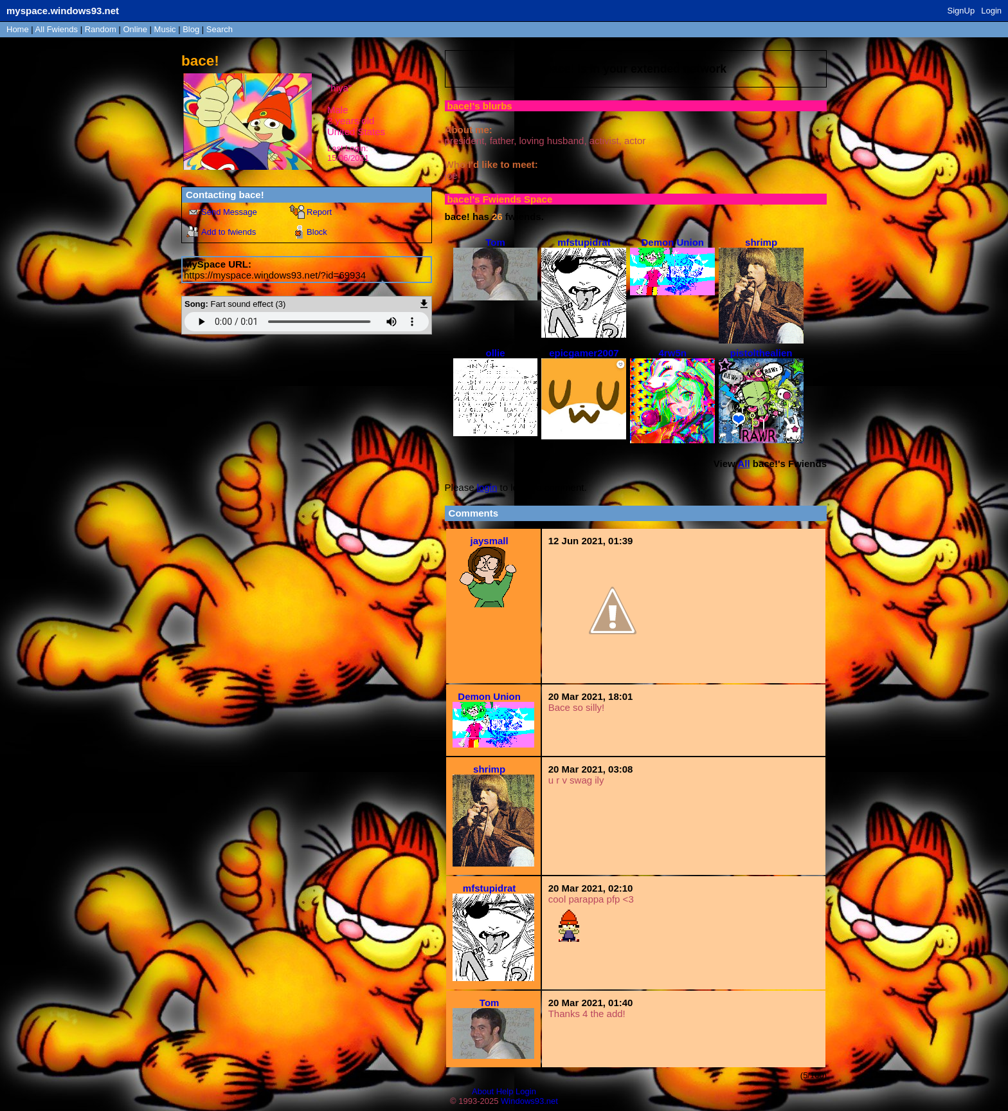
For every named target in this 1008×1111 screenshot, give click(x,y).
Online (135, 29)
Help (505, 1091)
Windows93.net (529, 1101)
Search (219, 29)
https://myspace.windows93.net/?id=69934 (275, 275)
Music (165, 29)
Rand (100, 29)
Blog (191, 29)
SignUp (961, 10)
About (483, 1091)
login (487, 487)
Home (17, 29)
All (56, 29)
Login (991, 10)
